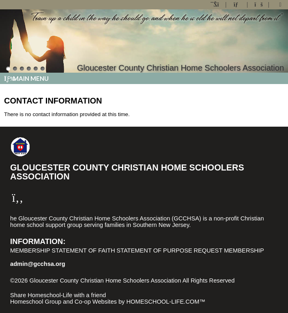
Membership (30, 250)
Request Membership (228, 250)
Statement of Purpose (154, 250)
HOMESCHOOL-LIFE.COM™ (165, 301)
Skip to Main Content (43, 287)
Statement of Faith (83, 250)
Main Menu (26, 78)
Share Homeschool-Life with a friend (58, 295)
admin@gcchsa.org (37, 264)
